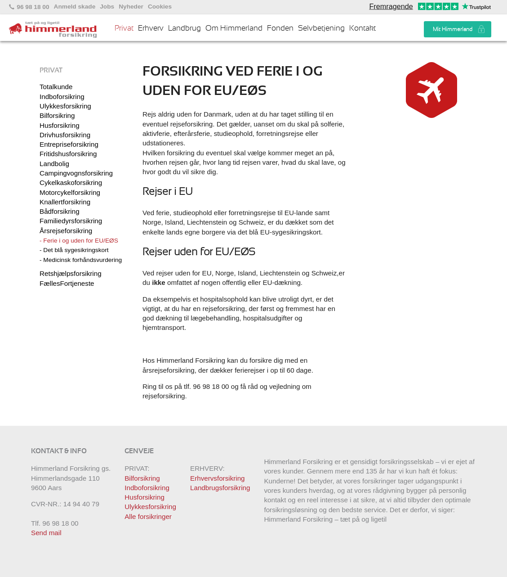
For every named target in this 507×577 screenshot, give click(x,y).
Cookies (160, 6)
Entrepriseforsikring (69, 144)
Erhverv (151, 28)
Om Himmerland (233, 28)
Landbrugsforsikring (220, 487)
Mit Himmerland (452, 29)
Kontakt (362, 28)
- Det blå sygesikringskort (74, 250)
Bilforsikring (57, 115)
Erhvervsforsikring (217, 478)
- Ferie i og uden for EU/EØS (79, 240)
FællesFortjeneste (67, 283)
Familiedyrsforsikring (71, 221)
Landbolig (54, 163)
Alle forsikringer (148, 516)
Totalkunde (56, 86)
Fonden (280, 28)
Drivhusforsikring (65, 135)
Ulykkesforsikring (65, 106)
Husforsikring (60, 125)
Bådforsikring (60, 211)
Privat (124, 28)
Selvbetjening (321, 28)
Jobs (107, 6)
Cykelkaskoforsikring (71, 182)
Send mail (46, 532)
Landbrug (184, 28)
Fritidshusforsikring (68, 154)
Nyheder (131, 6)
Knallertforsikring (65, 202)
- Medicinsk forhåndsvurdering (81, 260)
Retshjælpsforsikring (71, 273)
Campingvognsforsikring (76, 173)
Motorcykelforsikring (70, 192)
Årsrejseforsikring (66, 230)
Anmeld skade (75, 6)
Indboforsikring (62, 96)
